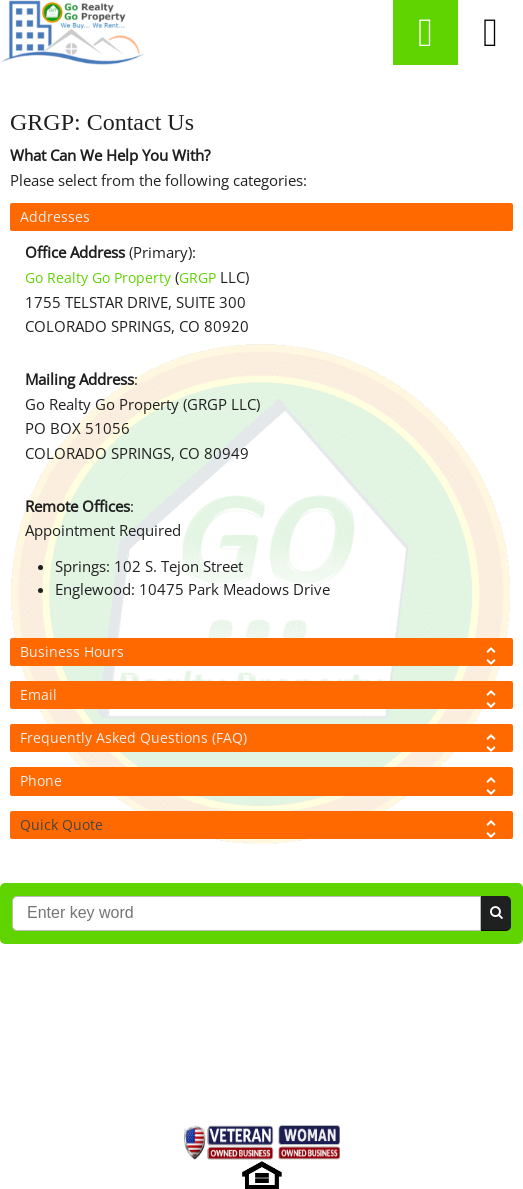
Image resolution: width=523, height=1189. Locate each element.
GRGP (197, 277)
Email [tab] (261, 697)
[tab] (261, 825)
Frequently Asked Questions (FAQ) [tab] (261, 740)
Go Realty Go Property (98, 277)
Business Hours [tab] (261, 654)
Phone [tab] (261, 783)
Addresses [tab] (55, 216)
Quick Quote (61, 824)
